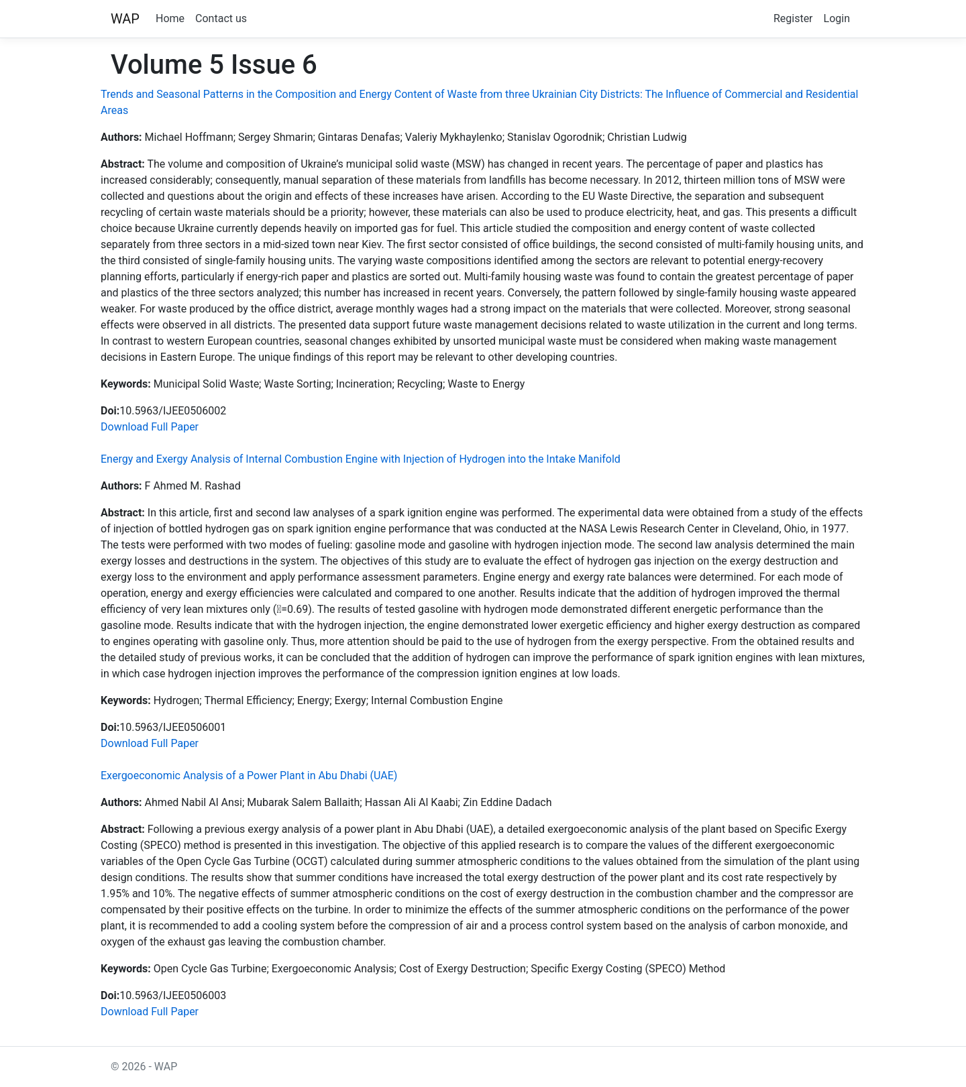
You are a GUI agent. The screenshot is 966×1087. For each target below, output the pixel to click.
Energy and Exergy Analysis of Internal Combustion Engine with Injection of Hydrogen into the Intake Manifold (361, 459)
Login (837, 18)
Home (170, 18)
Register (793, 18)
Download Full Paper (150, 426)
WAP (125, 19)
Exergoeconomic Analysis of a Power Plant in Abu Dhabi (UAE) (249, 775)
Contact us (221, 18)
